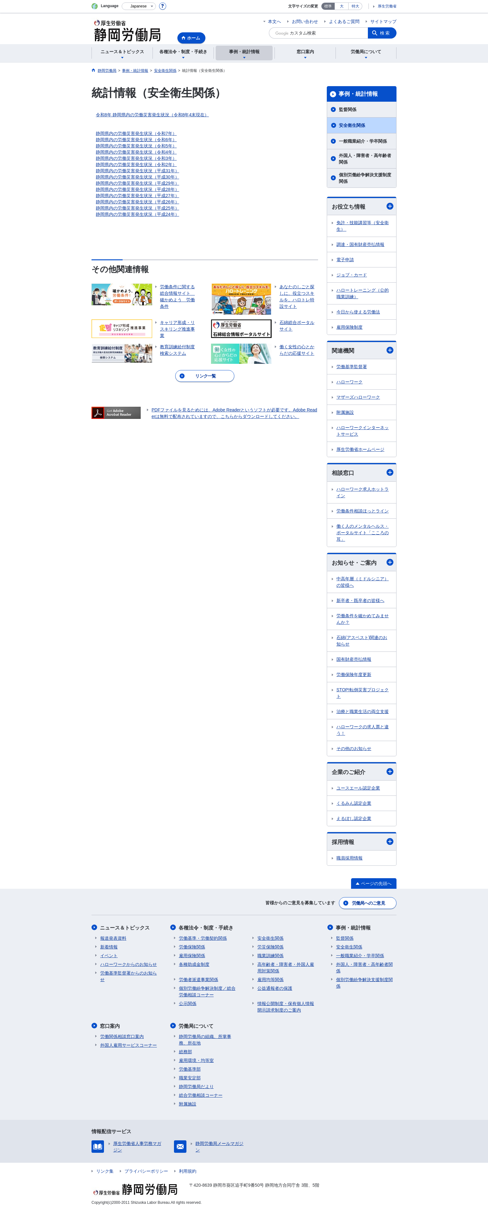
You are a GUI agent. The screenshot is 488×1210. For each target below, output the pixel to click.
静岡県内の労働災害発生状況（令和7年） (136, 133)
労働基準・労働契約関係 (203, 937)
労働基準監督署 (351, 366)
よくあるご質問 (344, 21)
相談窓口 (362, 472)
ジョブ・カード (351, 274)
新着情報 (109, 946)
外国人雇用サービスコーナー (128, 1044)
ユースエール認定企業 (358, 788)
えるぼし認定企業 (353, 818)
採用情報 (362, 842)
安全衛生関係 (352, 125)
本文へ (274, 21)
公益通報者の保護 (274, 987)
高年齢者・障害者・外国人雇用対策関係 (285, 967)
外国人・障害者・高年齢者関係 (365, 159)
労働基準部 (190, 1068)
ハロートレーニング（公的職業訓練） (362, 293)
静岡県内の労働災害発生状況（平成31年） (137, 170)
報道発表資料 (113, 937)
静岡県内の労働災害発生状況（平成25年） (137, 208)
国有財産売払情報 (353, 659)
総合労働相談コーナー (201, 1094)
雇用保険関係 (192, 955)
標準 (328, 6)
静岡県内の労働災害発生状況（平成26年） (137, 201)
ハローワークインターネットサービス (362, 431)
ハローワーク (349, 382)
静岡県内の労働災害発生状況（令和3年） (136, 158)
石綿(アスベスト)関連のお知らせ (361, 641)
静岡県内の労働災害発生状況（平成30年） (137, 176)
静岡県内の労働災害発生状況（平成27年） (137, 195)
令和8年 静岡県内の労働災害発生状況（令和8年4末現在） (152, 114)
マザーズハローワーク (358, 397)
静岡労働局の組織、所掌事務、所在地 (205, 1039)
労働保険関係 (192, 946)
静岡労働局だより (196, 1085)
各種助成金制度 (194, 964)
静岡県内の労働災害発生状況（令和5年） (136, 145)
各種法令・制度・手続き (206, 927)
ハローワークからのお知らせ (128, 964)
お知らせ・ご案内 (362, 562)
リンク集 (105, 1170)
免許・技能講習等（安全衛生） (362, 226)
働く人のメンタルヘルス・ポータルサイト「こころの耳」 (362, 533)
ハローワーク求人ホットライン (362, 492)
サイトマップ (383, 21)
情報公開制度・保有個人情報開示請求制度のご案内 (285, 1006)
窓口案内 (110, 1025)
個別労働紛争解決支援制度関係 (365, 178)
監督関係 (347, 109)
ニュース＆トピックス (125, 927)
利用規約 (187, 1170)
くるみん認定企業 (353, 803)
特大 (355, 6)
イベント (109, 955)
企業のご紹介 (362, 772)
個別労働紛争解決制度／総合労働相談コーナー (207, 991)
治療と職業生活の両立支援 (362, 711)
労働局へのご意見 (368, 903)
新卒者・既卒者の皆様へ (360, 600)
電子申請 (345, 259)
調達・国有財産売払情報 (360, 244)
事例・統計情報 (358, 94)
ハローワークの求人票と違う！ (362, 730)
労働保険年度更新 (353, 674)
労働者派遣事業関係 (198, 979)
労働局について (196, 1025)
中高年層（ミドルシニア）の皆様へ (362, 582)
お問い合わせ (305, 21)
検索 (385, 32)
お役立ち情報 (362, 206)
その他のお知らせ (353, 748)
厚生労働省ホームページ (360, 449)
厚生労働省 (387, 6)
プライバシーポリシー (146, 1170)
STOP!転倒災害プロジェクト (362, 693)
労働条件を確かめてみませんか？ (362, 619)
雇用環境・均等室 (196, 1059)
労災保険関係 (270, 946)
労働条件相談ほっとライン (362, 510)
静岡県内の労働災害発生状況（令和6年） (136, 139)
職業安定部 (190, 1077)
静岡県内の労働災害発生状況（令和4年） (136, 152)
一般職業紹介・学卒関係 (363, 141)
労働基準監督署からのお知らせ (128, 976)
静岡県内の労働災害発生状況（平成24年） (137, 214)
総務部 (185, 1051)
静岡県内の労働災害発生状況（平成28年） (137, 189)
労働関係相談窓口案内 (122, 1035)
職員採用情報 (349, 858)
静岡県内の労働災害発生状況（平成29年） (137, 183)
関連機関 (362, 350)
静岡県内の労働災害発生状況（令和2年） (136, 164)
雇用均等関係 (270, 979)
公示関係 (187, 1003)
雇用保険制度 (349, 327)
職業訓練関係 (270, 955)
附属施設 (345, 412)
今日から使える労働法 (358, 311)
